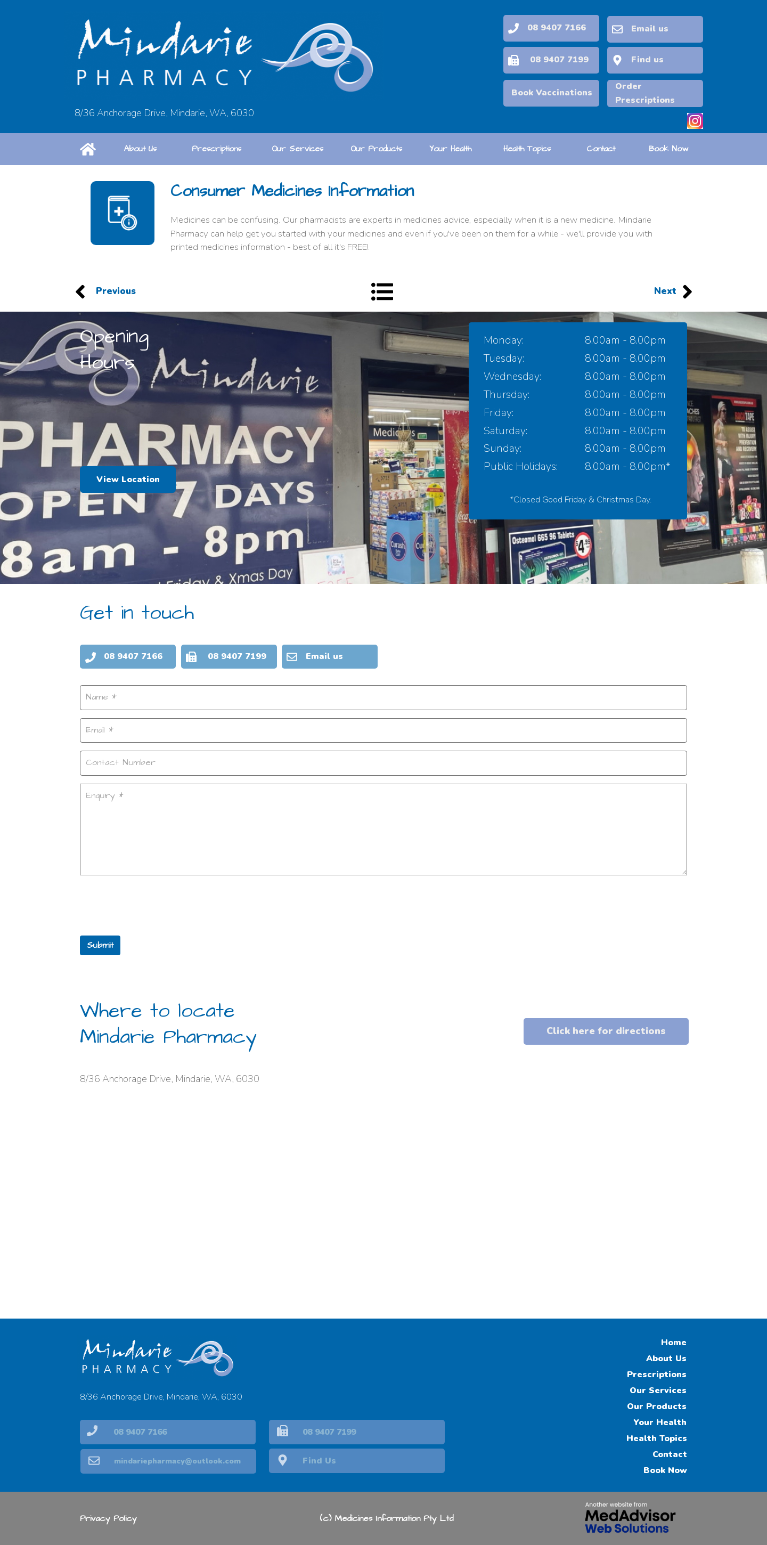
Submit (100, 944)
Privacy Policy (108, 1518)
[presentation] (161, 903)
